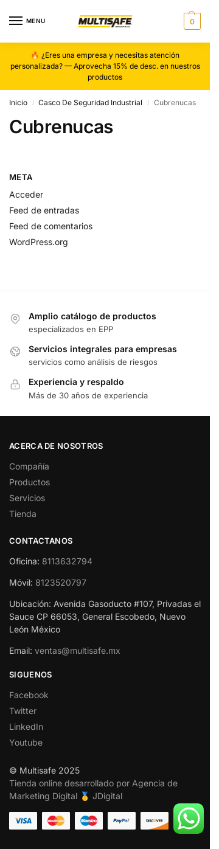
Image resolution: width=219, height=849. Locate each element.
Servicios (27, 498)
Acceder (26, 194)
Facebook (29, 695)
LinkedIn (26, 726)
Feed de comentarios (50, 226)
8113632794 (67, 561)
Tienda (22, 513)
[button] (191, 21)
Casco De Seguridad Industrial (90, 102)
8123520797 (60, 582)
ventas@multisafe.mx (77, 650)
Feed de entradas (44, 210)
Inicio (18, 102)
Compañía (29, 466)
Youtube (26, 742)
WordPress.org (38, 242)
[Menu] (27, 21)
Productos (29, 482)
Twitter (22, 710)
